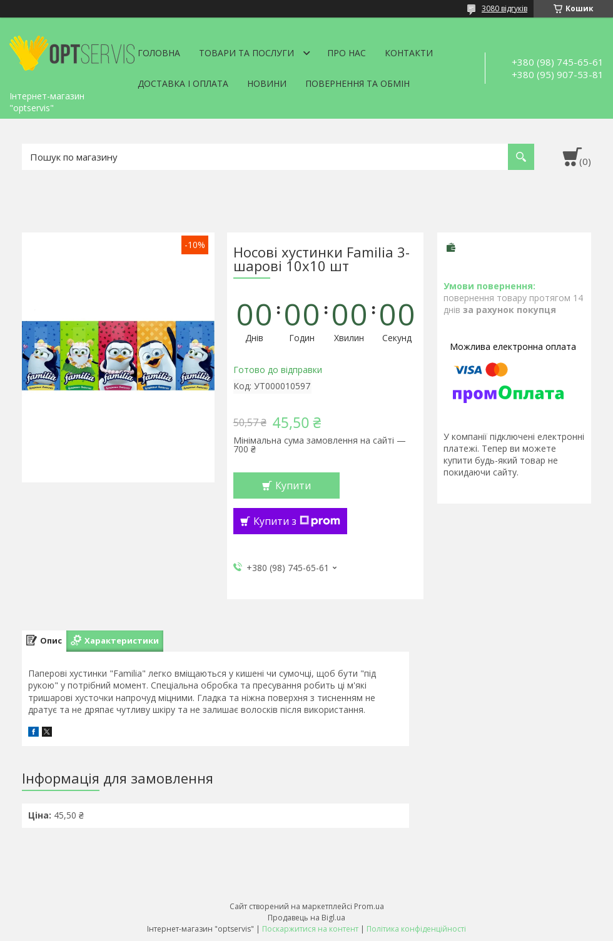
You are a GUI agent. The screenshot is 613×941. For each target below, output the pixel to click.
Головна (159, 53)
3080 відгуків (504, 8)
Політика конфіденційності (416, 929)
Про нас (346, 53)
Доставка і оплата (183, 83)
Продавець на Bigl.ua (306, 917)
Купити (293, 485)
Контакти (409, 53)
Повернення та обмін (357, 83)
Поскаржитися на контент (310, 929)
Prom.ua (369, 906)
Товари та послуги (246, 53)
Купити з (296, 521)
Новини (266, 83)
